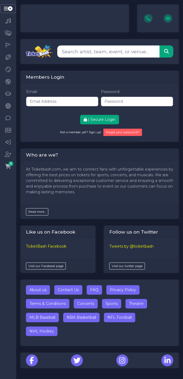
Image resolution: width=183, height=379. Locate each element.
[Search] (108, 51)
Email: (32, 91)
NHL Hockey (41, 331)
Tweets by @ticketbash (131, 246)
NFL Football (119, 317)
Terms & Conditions (47, 303)
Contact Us (68, 289)
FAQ (94, 289)
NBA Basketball (81, 317)
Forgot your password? (123, 132)
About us (37, 289)
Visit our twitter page (127, 266)
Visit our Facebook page (45, 266)
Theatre (136, 303)
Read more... (37, 212)
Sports (112, 303)
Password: (110, 91)
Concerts (85, 303)
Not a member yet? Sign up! (80, 132)
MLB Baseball (42, 317)
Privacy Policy (123, 289)
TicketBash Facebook (46, 246)
